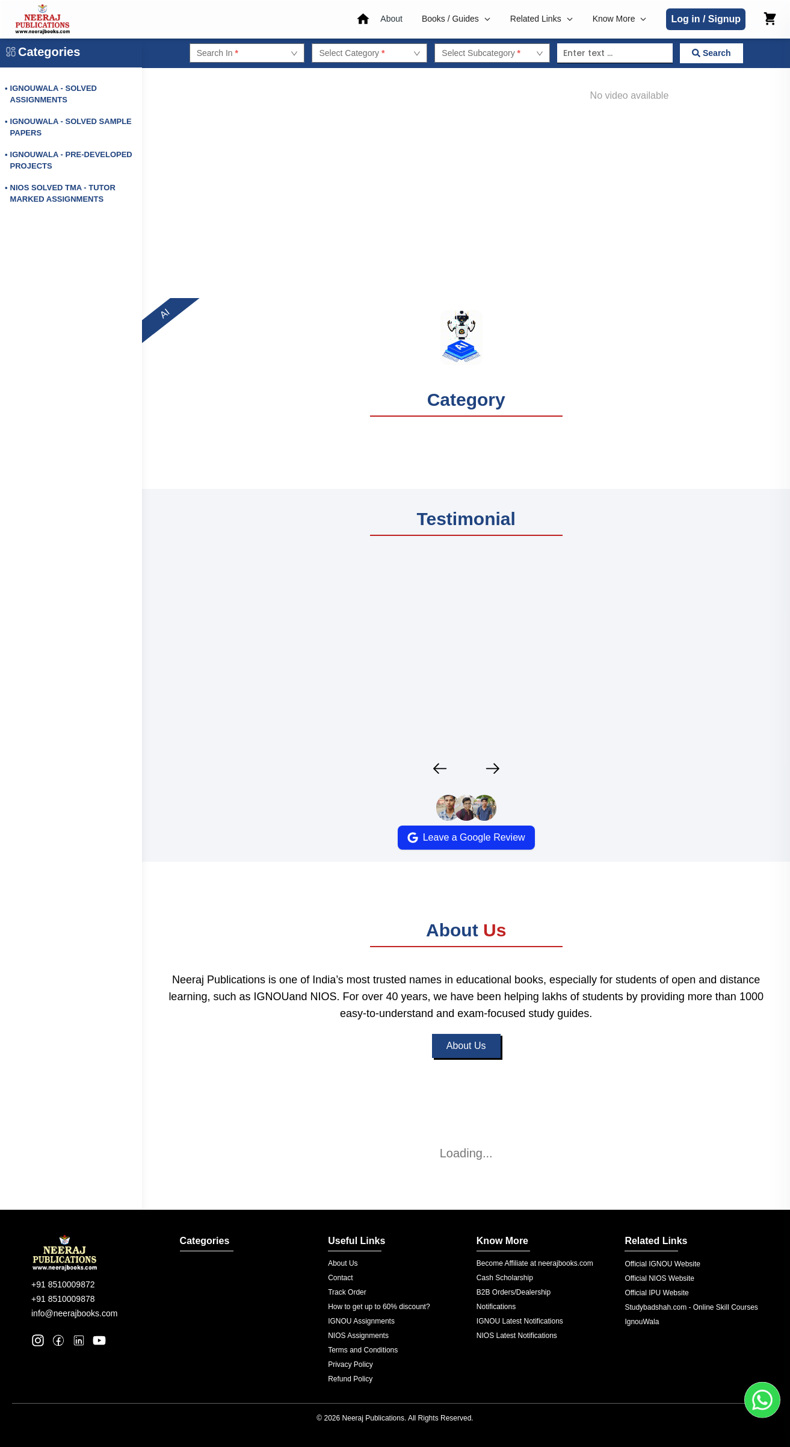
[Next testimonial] (493, 768)
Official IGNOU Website (662, 1264)
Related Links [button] (541, 18)
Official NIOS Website (659, 1278)
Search (711, 53)
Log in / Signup (706, 19)
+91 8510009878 (63, 1299)
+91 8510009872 (63, 1284)
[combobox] (242, 53)
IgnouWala (642, 1322)
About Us (466, 1060)
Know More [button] (620, 18)
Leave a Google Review (466, 837)
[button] (392, 19)
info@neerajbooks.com (74, 1313)
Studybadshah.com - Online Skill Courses (691, 1307)
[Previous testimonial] (440, 768)
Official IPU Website (656, 1293)
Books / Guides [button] (456, 18)
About (391, 18)
